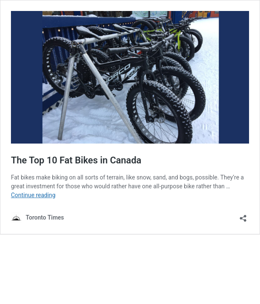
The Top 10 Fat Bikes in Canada (76, 160)
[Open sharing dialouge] (243, 215)
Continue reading (33, 195)
